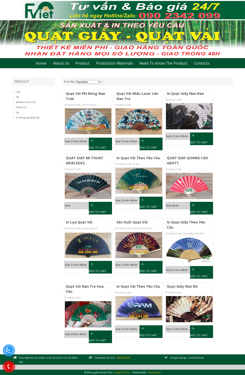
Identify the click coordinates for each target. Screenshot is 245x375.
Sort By (69, 82)
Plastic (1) (21, 107)
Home (41, 63)
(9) (17, 97)
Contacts (201, 63)
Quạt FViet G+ (122, 372)
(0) (17, 112)
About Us (61, 63)
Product (83, 63)
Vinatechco (154, 372)
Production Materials (114, 63)
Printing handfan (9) (27, 117)
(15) (18, 91)
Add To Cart (97, 147)
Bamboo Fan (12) (25, 102)
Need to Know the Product (163, 63)
